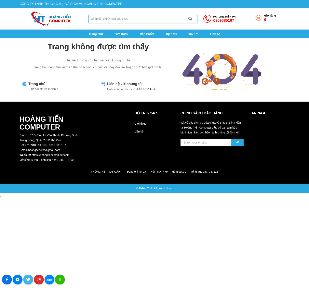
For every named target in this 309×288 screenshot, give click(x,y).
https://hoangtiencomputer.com (50, 155)
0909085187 (145, 89)
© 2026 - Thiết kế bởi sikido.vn (154, 188)
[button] (51, 164)
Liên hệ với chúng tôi (125, 84)
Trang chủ (36, 84)
